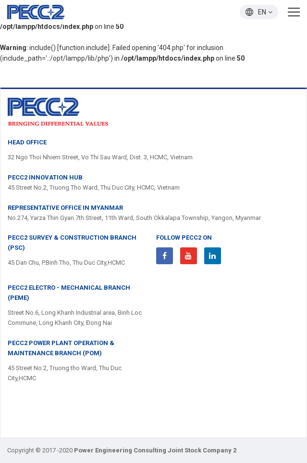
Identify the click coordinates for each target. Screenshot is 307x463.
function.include (83, 47)
